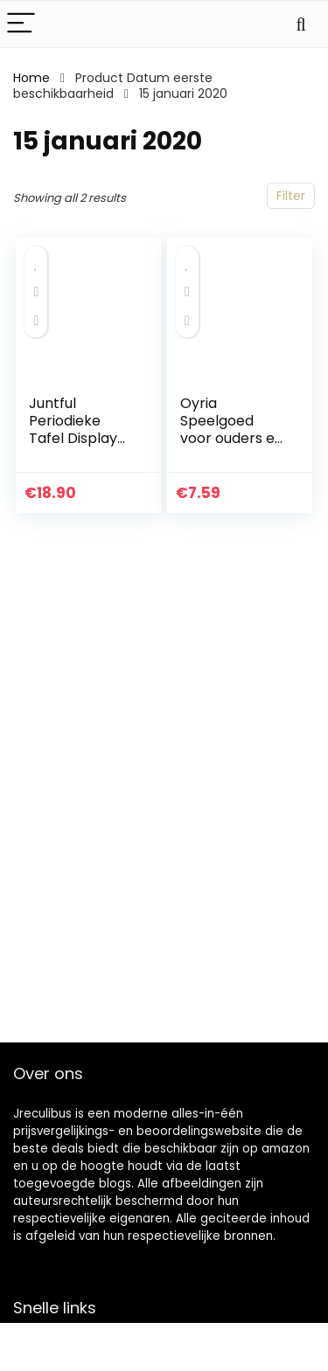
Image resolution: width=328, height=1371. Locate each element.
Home (31, 78)
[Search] (301, 24)
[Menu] (21, 24)
